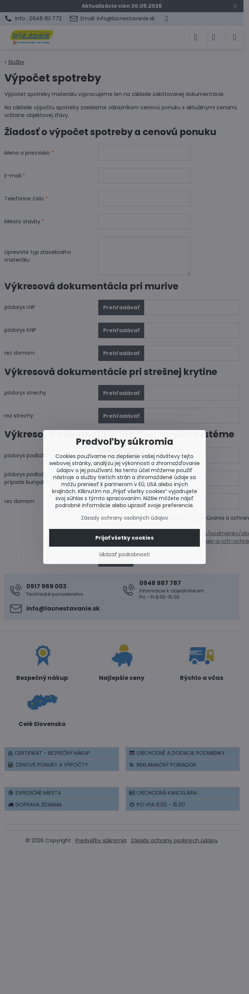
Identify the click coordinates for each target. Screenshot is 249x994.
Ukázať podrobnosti (124, 554)
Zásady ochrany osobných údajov (124, 518)
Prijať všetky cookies (124, 537)
